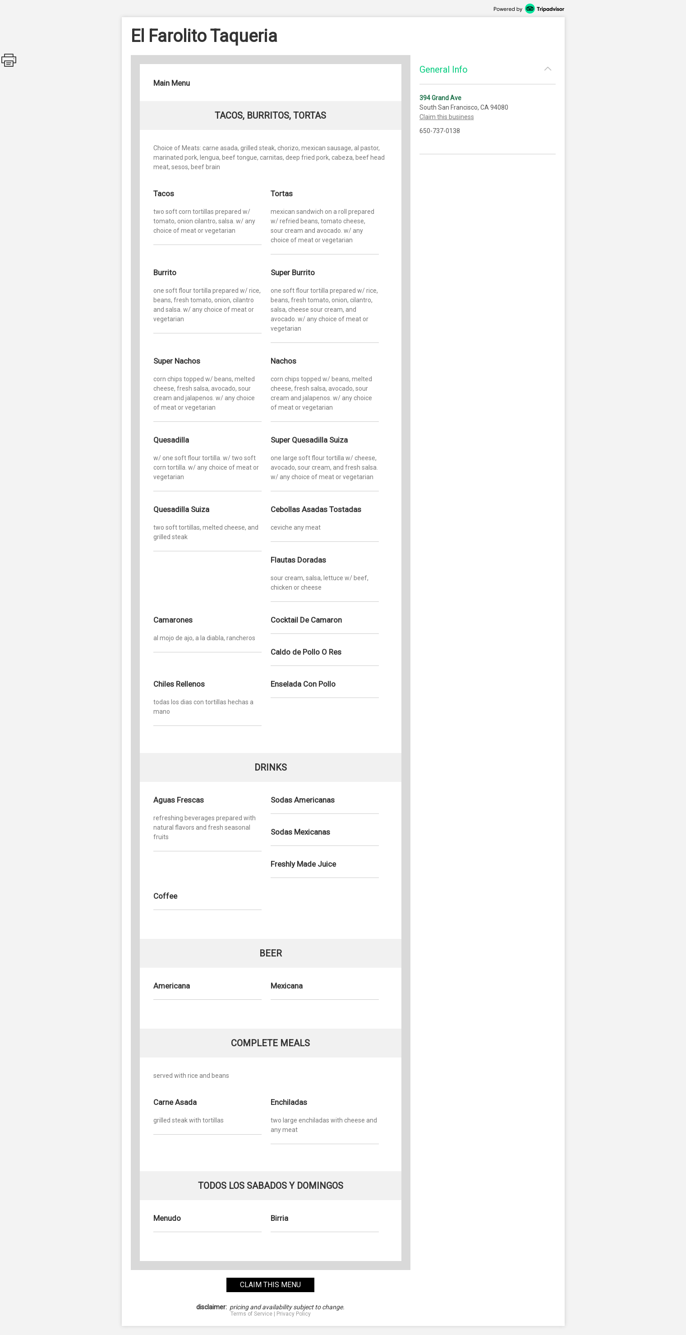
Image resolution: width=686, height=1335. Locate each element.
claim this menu (270, 1284)
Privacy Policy (293, 1314)
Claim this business (446, 116)
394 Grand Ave (440, 98)
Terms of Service (251, 1314)
